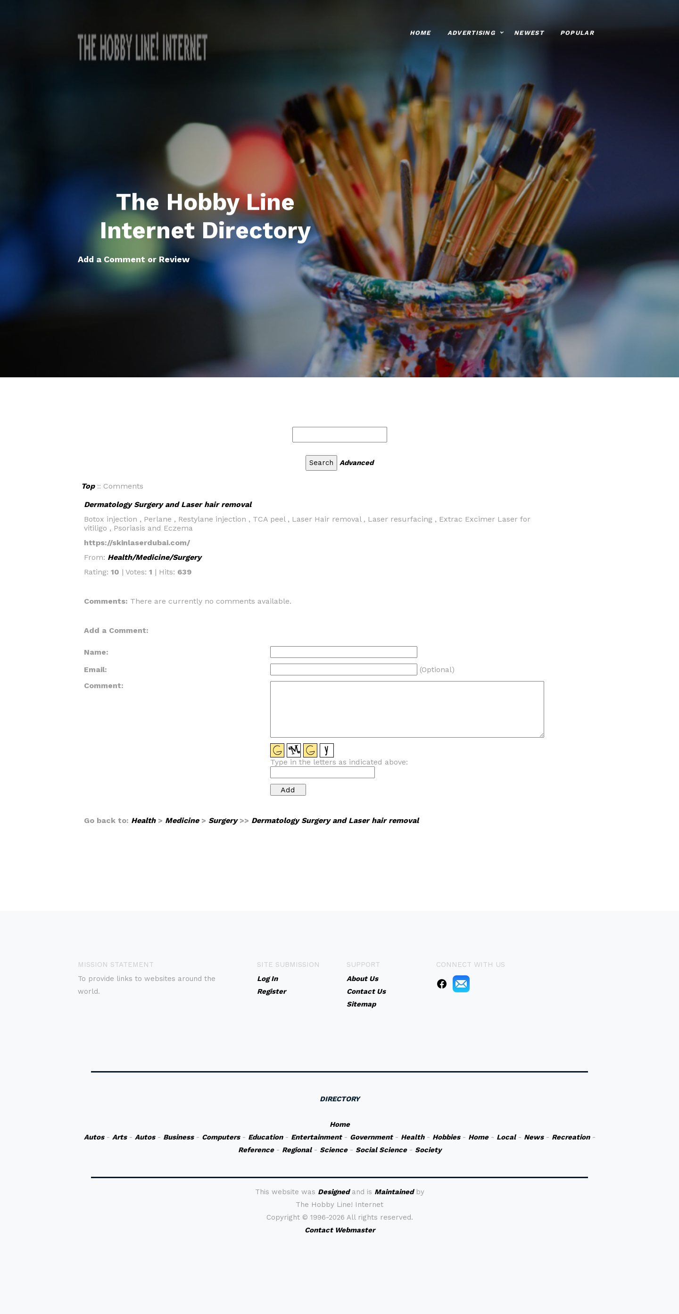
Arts (119, 1137)
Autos (94, 1137)
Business (178, 1137)
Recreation (571, 1137)
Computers (221, 1137)
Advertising (471, 31)
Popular (577, 31)
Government (371, 1137)
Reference (256, 1150)
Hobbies (446, 1137)
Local (506, 1137)
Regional (297, 1150)
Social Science (381, 1150)
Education (265, 1137)
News (534, 1137)
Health (143, 820)
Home (420, 31)
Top (88, 486)
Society (428, 1150)
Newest (529, 31)
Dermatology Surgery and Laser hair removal (167, 504)
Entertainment (316, 1137)
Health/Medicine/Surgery (154, 557)
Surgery (222, 820)
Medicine (182, 820)
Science (334, 1150)
